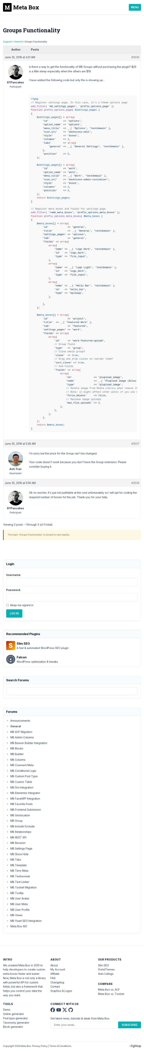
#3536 (135, 57)
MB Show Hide (17, 854)
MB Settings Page (19, 848)
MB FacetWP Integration (23, 798)
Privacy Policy (40, 1046)
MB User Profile (18, 909)
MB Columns (16, 759)
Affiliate (54, 973)
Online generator (13, 1014)
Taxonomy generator (16, 1022)
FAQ (53, 978)
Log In (14, 613)
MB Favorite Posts (19, 804)
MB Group (14, 820)
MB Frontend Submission (23, 809)
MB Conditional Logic (21, 770)
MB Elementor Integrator (23, 792)
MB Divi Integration (19, 787)
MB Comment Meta (20, 765)
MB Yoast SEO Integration (24, 920)
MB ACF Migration (19, 731)
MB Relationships (18, 831)
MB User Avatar (17, 898)
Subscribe (129, 1024)
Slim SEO (103, 965)
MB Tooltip (15, 893)
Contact (55, 986)
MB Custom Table (19, 781)
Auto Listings (105, 973)
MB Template (16, 865)
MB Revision (16, 842)
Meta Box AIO (16, 926)
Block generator (13, 1026)
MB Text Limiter (17, 882)
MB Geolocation (18, 815)
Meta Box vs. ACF (109, 989)
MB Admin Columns (20, 737)
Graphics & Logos (61, 990)
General (18, 41)
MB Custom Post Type (22, 776)
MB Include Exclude (20, 826)
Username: (13, 574)
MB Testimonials (18, 876)
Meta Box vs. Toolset (111, 993)
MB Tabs (13, 859)
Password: (13, 590)
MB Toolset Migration (21, 887)
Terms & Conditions (60, 1046)
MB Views (14, 915)
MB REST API (16, 837)
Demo (6, 1009)
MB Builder (15, 754)
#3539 (135, 482)
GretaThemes (106, 969)
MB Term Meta (17, 870)
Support (7, 41)
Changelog (57, 982)
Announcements (18, 720)
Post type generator (15, 1018)
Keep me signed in (21, 605)
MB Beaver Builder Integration (26, 743)
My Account (57, 969)
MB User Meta (17, 904)
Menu (135, 7)
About (54, 965)
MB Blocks (14, 748)
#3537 (135, 443)
